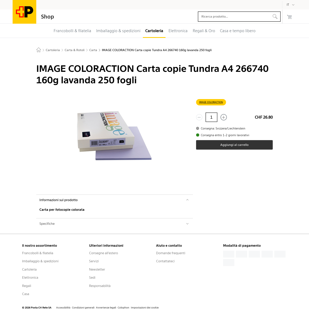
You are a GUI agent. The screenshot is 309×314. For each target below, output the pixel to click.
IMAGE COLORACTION (211, 102)
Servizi (94, 261)
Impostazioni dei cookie (145, 307)
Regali (26, 286)
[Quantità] (211, 117)
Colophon (123, 307)
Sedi (92, 277)
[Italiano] (291, 4)
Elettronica (30, 277)
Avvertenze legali (106, 307)
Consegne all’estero (103, 253)
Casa (25, 294)
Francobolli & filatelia (37, 253)
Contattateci (165, 261)
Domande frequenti (170, 253)
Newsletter (97, 269)
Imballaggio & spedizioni (40, 261)
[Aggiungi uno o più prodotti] (224, 117)
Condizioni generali (83, 307)
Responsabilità (100, 286)
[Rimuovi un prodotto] (199, 117)
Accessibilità (63, 307)
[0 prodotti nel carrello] (289, 16)
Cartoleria (29, 269)
